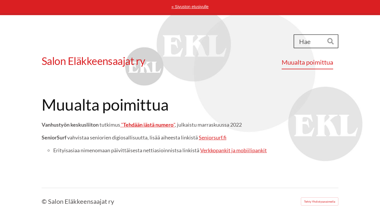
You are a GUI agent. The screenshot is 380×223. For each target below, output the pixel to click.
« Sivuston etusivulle (190, 6)
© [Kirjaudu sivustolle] (45, 201)
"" (147, 124)
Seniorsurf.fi (212, 137)
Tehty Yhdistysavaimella (319, 201)
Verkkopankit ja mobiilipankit (233, 150)
